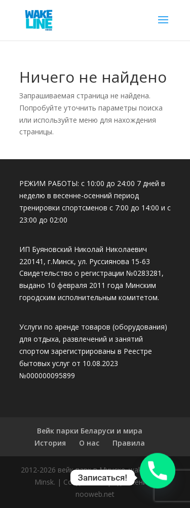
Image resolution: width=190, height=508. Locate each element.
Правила (128, 443)
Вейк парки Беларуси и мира (89, 431)
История (50, 443)
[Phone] (157, 477)
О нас (89, 443)
